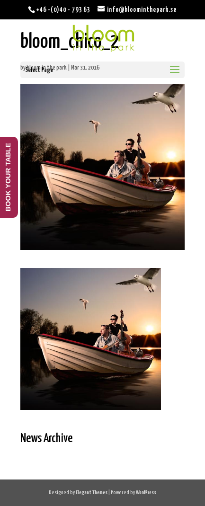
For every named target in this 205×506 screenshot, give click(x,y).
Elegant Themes (91, 492)
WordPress (146, 492)
